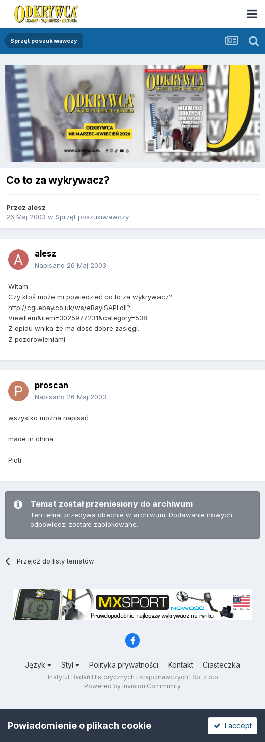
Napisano (71, 265)
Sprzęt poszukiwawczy (92, 217)
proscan (51, 385)
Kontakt (180, 664)
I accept (233, 725)
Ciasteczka (221, 664)
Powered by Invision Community (132, 686)
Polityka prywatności (123, 664)
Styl (70, 664)
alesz (37, 207)
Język (38, 664)
